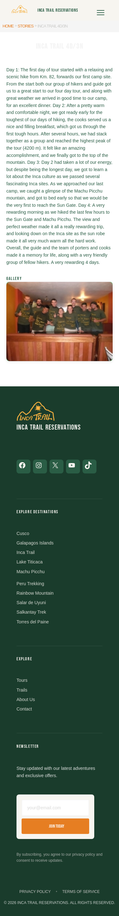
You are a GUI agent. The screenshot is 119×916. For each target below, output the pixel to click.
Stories (26, 26)
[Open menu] (101, 10)
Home (8, 26)
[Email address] (55, 808)
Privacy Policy (35, 891)
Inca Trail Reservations (57, 10)
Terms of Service (81, 891)
